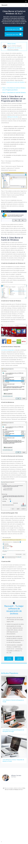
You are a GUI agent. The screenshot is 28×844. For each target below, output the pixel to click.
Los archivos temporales (7, 350)
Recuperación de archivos (14, 48)
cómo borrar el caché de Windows (15, 82)
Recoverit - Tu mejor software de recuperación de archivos (14, 610)
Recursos (7, 788)
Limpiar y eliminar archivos (16, 788)
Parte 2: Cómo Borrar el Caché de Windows (14, 92)
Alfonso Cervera (11, 43)
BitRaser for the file (12, 117)
